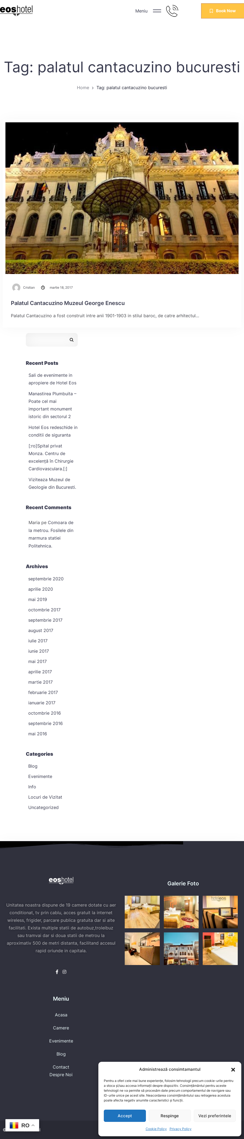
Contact (61, 1067)
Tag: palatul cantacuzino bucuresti (131, 87)
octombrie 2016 (44, 713)
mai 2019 (37, 599)
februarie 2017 (43, 692)
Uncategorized (43, 807)
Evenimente (40, 776)
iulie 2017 (38, 640)
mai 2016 (37, 733)
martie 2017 (40, 682)
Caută (72, 340)
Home (83, 87)
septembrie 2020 (46, 578)
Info (32, 786)
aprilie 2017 (40, 671)
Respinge (170, 1115)
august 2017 (40, 630)
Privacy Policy (181, 1129)
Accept (125, 1115)
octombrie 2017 (44, 609)
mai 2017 (37, 661)
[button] (233, 1069)
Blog (32, 766)
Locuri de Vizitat (45, 797)
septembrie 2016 (45, 723)
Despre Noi (61, 1074)
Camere (61, 1028)
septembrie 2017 (45, 620)
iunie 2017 (38, 651)
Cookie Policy (156, 1129)
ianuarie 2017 (41, 702)
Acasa (61, 1014)
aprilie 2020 (40, 589)
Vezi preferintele (214, 1115)
